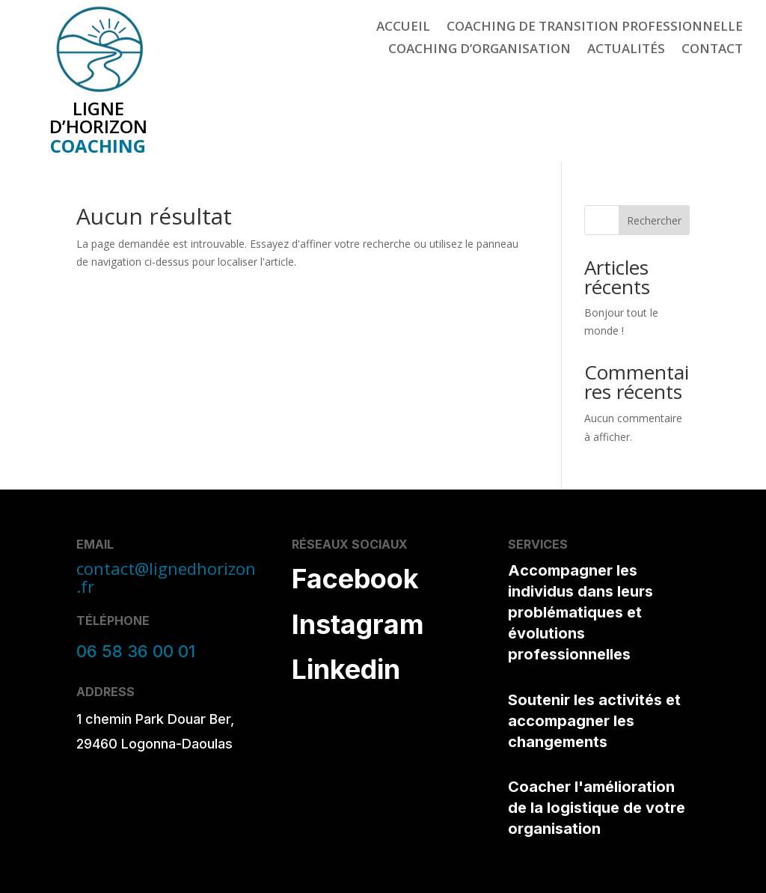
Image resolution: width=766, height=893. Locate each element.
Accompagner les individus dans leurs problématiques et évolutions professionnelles (580, 612)
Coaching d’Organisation (479, 50)
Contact (712, 50)
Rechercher (654, 220)
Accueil (403, 27)
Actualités (626, 50)
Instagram (358, 624)
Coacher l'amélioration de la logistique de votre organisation (596, 808)
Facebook (355, 578)
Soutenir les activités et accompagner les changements (594, 721)
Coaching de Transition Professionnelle (595, 27)
